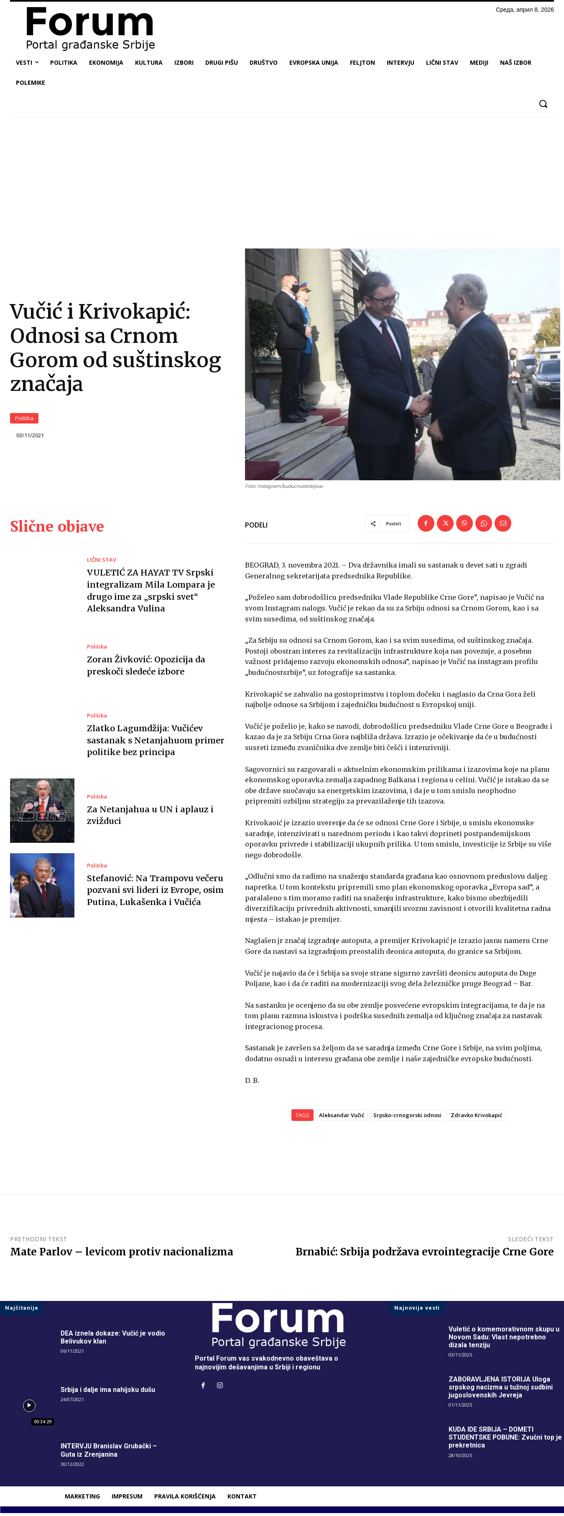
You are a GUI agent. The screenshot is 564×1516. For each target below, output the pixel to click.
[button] (543, 104)
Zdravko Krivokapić (476, 1118)
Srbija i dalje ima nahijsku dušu (108, 1393)
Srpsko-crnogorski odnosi (407, 1118)
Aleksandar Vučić (341, 1118)
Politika (24, 420)
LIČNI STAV (101, 563)
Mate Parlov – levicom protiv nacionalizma (121, 1254)
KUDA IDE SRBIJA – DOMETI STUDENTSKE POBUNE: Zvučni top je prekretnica (506, 1440)
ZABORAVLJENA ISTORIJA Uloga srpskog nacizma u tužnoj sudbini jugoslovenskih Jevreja (501, 1390)
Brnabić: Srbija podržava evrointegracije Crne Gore (425, 1254)
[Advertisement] (282, 185)
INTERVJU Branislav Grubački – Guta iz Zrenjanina (109, 1453)
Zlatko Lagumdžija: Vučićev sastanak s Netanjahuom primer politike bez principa (155, 743)
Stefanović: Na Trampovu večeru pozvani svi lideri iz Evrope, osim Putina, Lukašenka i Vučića (155, 893)
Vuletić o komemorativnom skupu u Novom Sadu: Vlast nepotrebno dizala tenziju (504, 1339)
